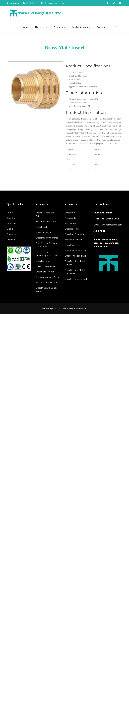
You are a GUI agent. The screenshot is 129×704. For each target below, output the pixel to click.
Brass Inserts (42, 227)
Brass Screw (70, 223)
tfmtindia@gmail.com (53, 3)
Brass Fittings (42, 261)
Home (25, 27)
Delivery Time (74, 102)
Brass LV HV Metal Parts (76, 279)
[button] (116, 27)
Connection (73, 72)
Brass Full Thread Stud (75, 234)
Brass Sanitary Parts (45, 266)
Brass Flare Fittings (45, 272)
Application (73, 86)
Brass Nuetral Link (73, 240)
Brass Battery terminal (47, 238)
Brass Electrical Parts (46, 221)
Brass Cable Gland (45, 232)
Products (58, 27)
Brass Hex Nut (71, 229)
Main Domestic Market (78, 106)
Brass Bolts (69, 213)
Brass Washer (71, 218)
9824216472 (30, 3)
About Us (39, 27)
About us (11, 218)
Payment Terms (75, 99)
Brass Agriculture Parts (47, 277)
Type (71, 76)
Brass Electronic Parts (75, 250)
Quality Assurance (81, 27)
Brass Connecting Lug (75, 256)
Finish (71, 83)
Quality (10, 229)
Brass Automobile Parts (47, 282)
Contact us (12, 234)
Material (72, 79)
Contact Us (102, 27)
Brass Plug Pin (71, 245)
